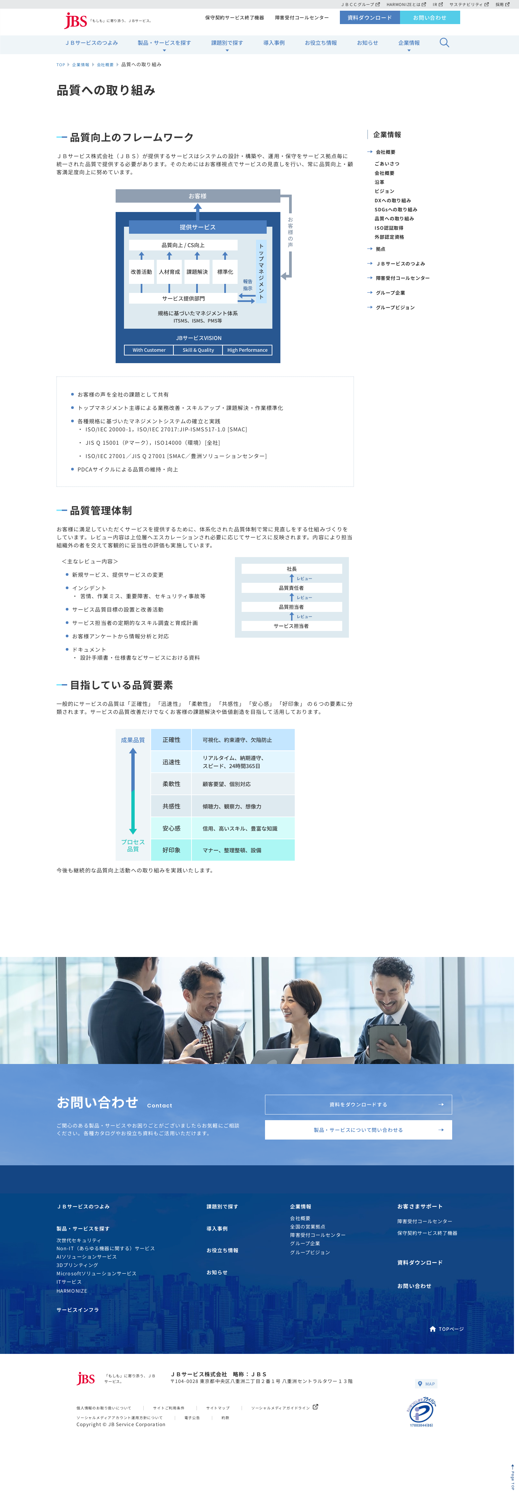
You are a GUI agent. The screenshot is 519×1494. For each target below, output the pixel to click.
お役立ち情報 (321, 47)
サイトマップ (237, 1433)
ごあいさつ (387, 167)
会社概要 (381, 153)
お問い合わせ (430, 22)
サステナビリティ (468, 4)
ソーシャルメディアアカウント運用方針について (128, 1443)
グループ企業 (386, 314)
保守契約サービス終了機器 (232, 22)
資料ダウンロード (370, 22)
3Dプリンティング (77, 1287)
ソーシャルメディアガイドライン (312, 1433)
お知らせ (367, 47)
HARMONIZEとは (403, 4)
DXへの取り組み (393, 207)
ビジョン (385, 197)
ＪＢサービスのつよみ (91, 47)
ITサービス (69, 1304)
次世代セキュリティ (79, 1263)
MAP (425, 1409)
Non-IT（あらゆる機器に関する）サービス (105, 1271)
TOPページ (446, 1352)
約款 (246, 1443)
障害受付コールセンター (301, 22)
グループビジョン (391, 332)
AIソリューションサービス (86, 1279)
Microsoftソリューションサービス (96, 1296)
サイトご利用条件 (183, 1433)
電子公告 (211, 1443)
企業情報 (409, 47)
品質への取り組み (395, 227)
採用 (502, 4)
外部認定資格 (390, 247)
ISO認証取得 (389, 237)
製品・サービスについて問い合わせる (370, 1143)
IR (436, 4)
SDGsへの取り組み (396, 217)
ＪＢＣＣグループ (356, 4)
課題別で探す (227, 47)
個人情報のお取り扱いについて (110, 1433)
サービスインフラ (79, 1334)
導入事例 (274, 47)
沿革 (380, 187)
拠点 (376, 261)
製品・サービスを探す (164, 47)
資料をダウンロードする (381, 1108)
